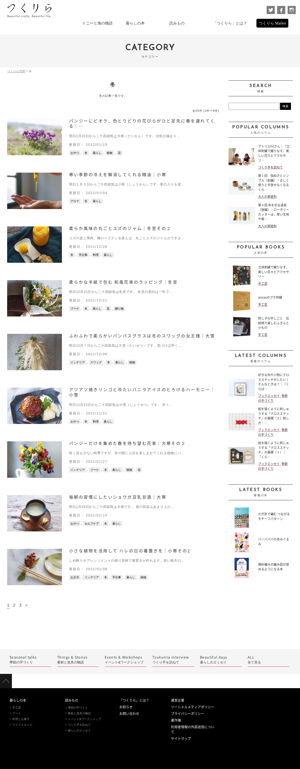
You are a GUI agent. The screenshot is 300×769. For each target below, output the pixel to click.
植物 (109, 153)
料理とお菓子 (21, 719)
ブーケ (74, 308)
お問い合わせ (129, 713)
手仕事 (83, 255)
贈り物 (119, 308)
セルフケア (92, 523)
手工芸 (262, 283)
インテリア (77, 362)
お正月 (74, 577)
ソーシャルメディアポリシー (192, 707)
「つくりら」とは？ (134, 700)
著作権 (176, 720)
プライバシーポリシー (187, 713)
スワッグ (96, 362)
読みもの (71, 700)
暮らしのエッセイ (221, 659)
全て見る (268, 659)
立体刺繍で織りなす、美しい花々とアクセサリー (273, 272)
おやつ (74, 153)
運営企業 (177, 700)
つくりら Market (272, 23)
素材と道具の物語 (78, 659)
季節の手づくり (30, 659)
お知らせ (126, 707)
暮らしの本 (18, 700)
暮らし (97, 153)
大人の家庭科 (267, 196)
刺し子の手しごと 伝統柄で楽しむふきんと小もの (273, 323)
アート (16, 713)
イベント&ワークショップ (125, 659)
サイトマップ (181, 738)
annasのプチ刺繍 (270, 297)
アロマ (74, 201)
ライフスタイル (22, 724)
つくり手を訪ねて (270, 167)
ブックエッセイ (269, 395)
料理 (96, 255)
